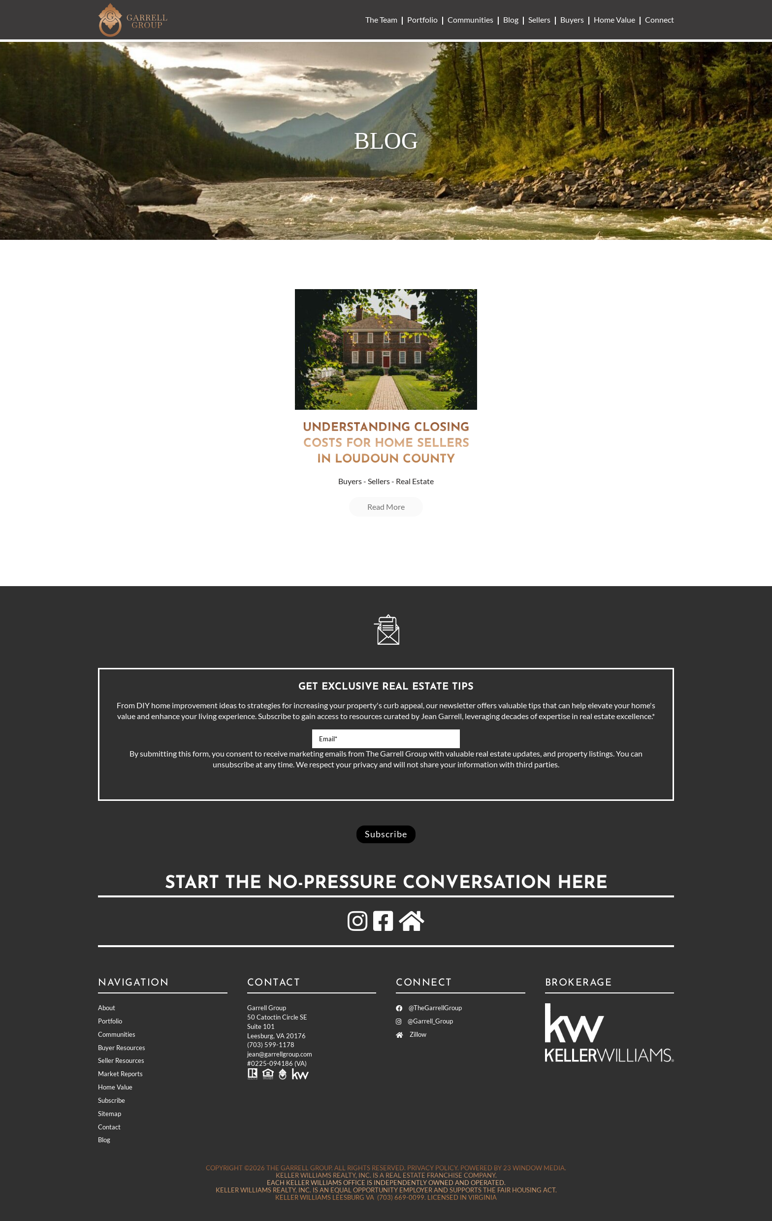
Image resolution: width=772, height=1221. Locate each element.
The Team (381, 19)
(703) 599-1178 (270, 1045)
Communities (470, 19)
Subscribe (111, 1100)
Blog (510, 19)
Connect (659, 19)
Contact (109, 1127)
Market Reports (120, 1074)
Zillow (411, 1034)
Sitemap (109, 1114)
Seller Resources (121, 1060)
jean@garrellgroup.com (279, 1054)
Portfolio (422, 19)
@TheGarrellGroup (429, 1008)
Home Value (614, 19)
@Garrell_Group (424, 1021)
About (106, 1008)
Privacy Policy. (433, 1168)
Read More (386, 506)
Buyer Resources (121, 1048)
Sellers (539, 19)
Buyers (572, 19)
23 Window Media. (534, 1168)
